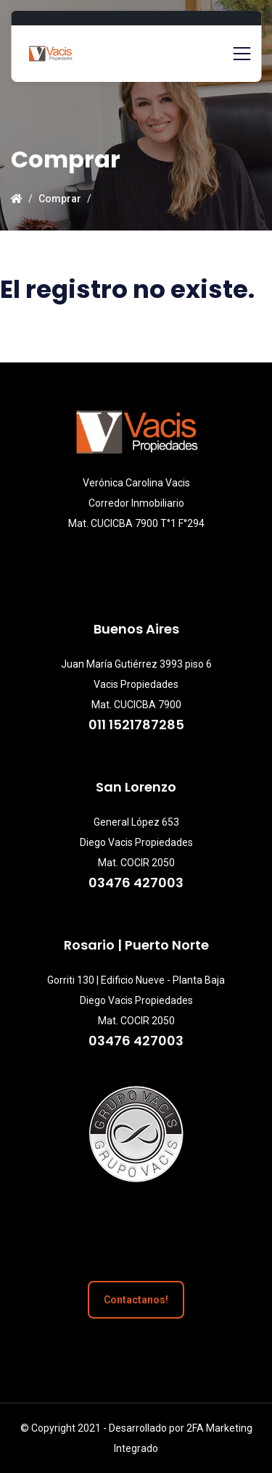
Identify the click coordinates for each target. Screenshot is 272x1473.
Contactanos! (136, 1300)
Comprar (59, 198)
